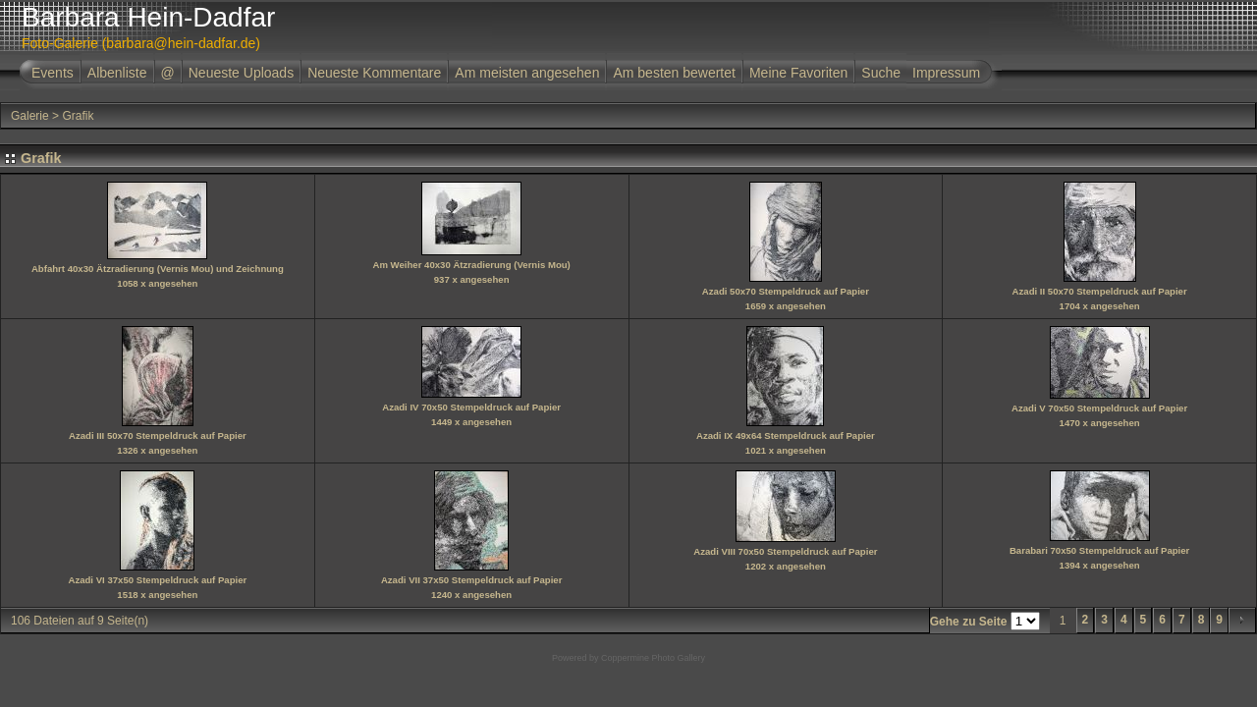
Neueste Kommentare (374, 73)
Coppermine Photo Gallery (653, 658)
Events (52, 73)
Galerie (30, 116)
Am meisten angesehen (527, 73)
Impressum (946, 73)
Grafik (77, 116)
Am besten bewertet (674, 73)
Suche (881, 73)
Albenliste (117, 73)
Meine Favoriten (798, 73)
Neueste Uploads (241, 73)
